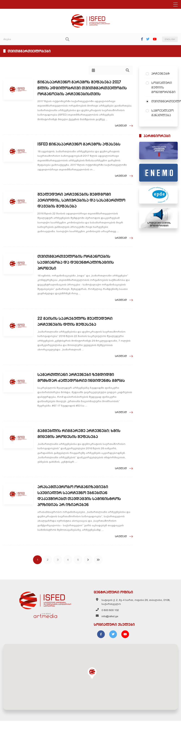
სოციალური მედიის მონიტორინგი (161, 87)
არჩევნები (160, 73)
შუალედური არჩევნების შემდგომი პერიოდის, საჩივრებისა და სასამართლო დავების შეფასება (81, 200)
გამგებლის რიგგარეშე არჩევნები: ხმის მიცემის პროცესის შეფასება (78, 433)
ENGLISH (170, 39)
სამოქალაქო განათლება (161, 113)
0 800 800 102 (110, 610)
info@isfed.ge (110, 616)
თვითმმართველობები (161, 101)
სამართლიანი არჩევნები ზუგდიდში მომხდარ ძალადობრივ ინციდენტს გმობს (81, 377)
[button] (92, 673)
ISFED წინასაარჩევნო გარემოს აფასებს (78, 144)
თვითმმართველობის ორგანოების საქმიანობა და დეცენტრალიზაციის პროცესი (75, 262)
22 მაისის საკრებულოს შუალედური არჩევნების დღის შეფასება (75, 321)
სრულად (121, 125)
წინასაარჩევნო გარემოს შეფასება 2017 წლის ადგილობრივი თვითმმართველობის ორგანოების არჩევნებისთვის (82, 87)
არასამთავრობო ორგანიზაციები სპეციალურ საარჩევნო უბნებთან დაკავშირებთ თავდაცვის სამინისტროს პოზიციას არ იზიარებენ (79, 495)
